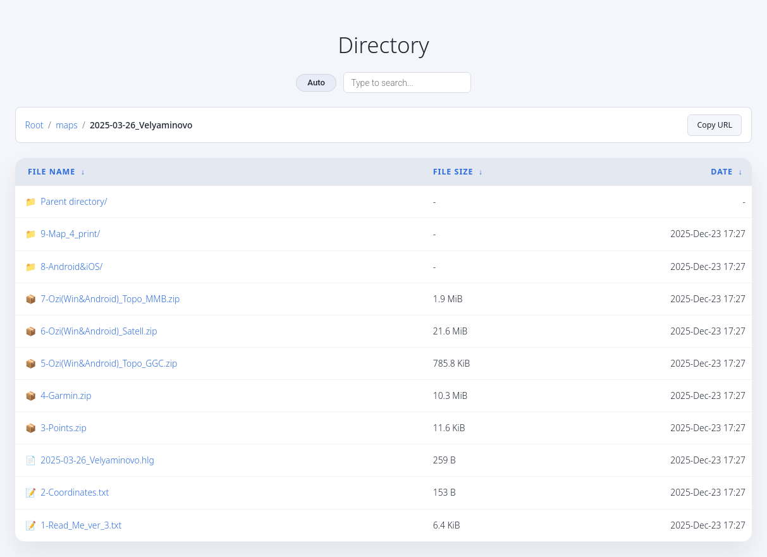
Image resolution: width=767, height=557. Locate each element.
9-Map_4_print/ (70, 234)
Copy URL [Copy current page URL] (714, 124)
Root (34, 125)
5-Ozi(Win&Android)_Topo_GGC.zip (108, 363)
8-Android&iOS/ (71, 266)
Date (722, 171)
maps (66, 125)
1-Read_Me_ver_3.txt (80, 525)
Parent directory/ (73, 201)
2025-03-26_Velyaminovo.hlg (97, 460)
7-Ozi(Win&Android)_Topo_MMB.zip (110, 299)
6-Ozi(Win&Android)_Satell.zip (98, 331)
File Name (51, 171)
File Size (453, 171)
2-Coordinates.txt (74, 492)
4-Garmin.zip (65, 395)
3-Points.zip (63, 428)
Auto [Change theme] (316, 82)
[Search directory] (407, 82)
